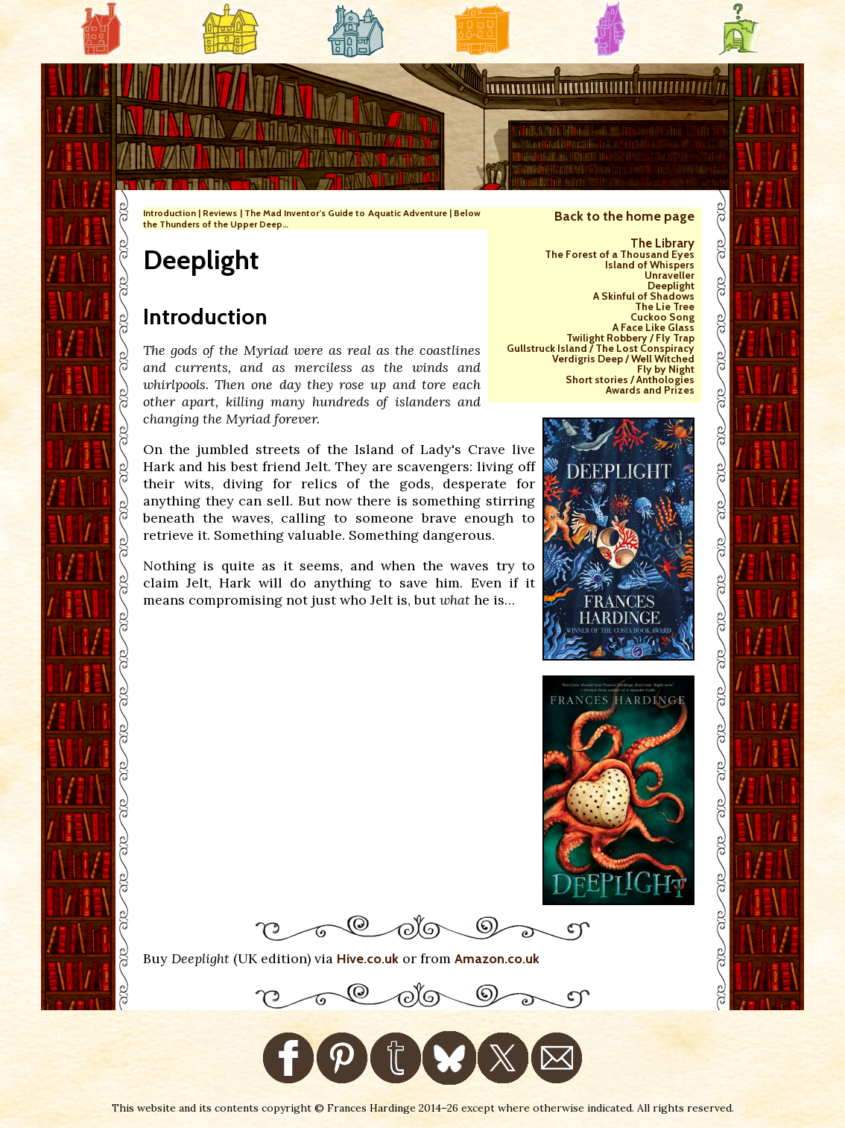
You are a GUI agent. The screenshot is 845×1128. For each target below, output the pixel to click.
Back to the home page (624, 216)
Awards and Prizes (650, 390)
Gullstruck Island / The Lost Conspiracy (600, 348)
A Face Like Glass (653, 327)
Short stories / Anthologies (630, 379)
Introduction (169, 212)
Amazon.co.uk (497, 959)
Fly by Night (665, 369)
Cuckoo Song (662, 317)
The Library (662, 243)
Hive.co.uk (368, 959)
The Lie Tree (664, 306)
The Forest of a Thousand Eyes (619, 254)
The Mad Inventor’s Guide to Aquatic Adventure (345, 212)
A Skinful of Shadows (643, 296)
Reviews (220, 212)
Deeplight (671, 285)
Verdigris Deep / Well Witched (623, 358)
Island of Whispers (649, 264)
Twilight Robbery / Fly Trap (630, 337)
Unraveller (669, 275)
